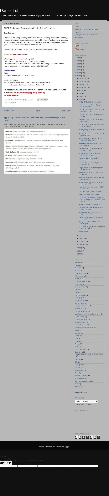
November (83, 81)
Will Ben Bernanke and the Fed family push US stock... (91, 135)
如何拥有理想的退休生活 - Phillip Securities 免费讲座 (90, 139)
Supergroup (79, 365)
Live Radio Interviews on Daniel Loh (87, 314)
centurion (78, 279)
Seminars (12, 103)
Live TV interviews (81, 319)
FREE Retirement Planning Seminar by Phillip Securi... (91, 144)
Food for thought (80, 295)
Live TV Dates (80, 317)
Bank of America (80, 273)
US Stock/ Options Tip (82, 381)
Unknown (80, 49)
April (81, 235)
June (81, 96)
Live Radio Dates (81, 311)
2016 (79, 67)
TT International (80, 378)
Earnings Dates (80, 287)
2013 (79, 76)
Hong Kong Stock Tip (82, 306)
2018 (79, 61)
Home (37, 111)
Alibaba (77, 262)
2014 (79, 73)
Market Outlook (80, 325)
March (81, 238)
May (80, 99)
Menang (78, 333)
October (82, 84)
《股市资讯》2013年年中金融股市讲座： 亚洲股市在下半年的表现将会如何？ (92, 199)
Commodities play (81, 281)
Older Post (65, 111)
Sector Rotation (80, 349)
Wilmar (77, 384)
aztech (77, 270)
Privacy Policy (79, 37)
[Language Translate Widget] (86, 401)
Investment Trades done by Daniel (86, 29)
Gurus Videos (79, 303)
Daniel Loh (10, 10)
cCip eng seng (80, 276)
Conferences (79, 284)
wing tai (77, 386)
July (80, 93)
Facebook (78, 292)
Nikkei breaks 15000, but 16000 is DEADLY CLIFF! (90, 149)
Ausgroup (78, 268)
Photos (77, 344)
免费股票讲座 (83, 231)
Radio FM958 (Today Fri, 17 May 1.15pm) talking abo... (90, 159)
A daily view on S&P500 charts (89, 195)
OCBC (77, 336)
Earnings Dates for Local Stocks (86, 35)
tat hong (78, 367)
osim (76, 338)
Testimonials (79, 370)
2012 (79, 248)
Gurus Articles (79, 300)
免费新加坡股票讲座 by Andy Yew (90, 102)
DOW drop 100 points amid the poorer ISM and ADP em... (92, 227)
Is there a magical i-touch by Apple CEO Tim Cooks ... (90, 106)
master (77, 330)
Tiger (76, 373)
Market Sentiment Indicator (84, 327)
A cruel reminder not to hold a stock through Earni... (91, 218)
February (82, 241)
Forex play (78, 298)
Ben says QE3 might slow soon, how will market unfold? (91, 125)
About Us (78, 32)
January (82, 244)
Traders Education (81, 375)
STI (76, 362)
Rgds (77, 346)
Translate (88, 404)
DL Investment (82, 46)
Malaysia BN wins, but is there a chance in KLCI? (90, 213)
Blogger (66, 447)
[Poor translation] (8, 463)
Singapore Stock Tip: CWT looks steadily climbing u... (90, 154)
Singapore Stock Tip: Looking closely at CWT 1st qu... (91, 168)
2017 (79, 64)
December (83, 78)
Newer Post (9, 111)
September (83, 87)
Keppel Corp (79, 308)
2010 (79, 254)
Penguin (78, 341)
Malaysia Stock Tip (81, 322)
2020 (79, 58)
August (81, 90)
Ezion (77, 289)
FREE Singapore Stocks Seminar (90, 192)
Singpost (78, 359)
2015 (79, 70)
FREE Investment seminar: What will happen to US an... (91, 110)
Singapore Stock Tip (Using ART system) (89, 355)
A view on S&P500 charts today (89, 204)
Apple (77, 265)
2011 (79, 251)
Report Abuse (81, 392)
